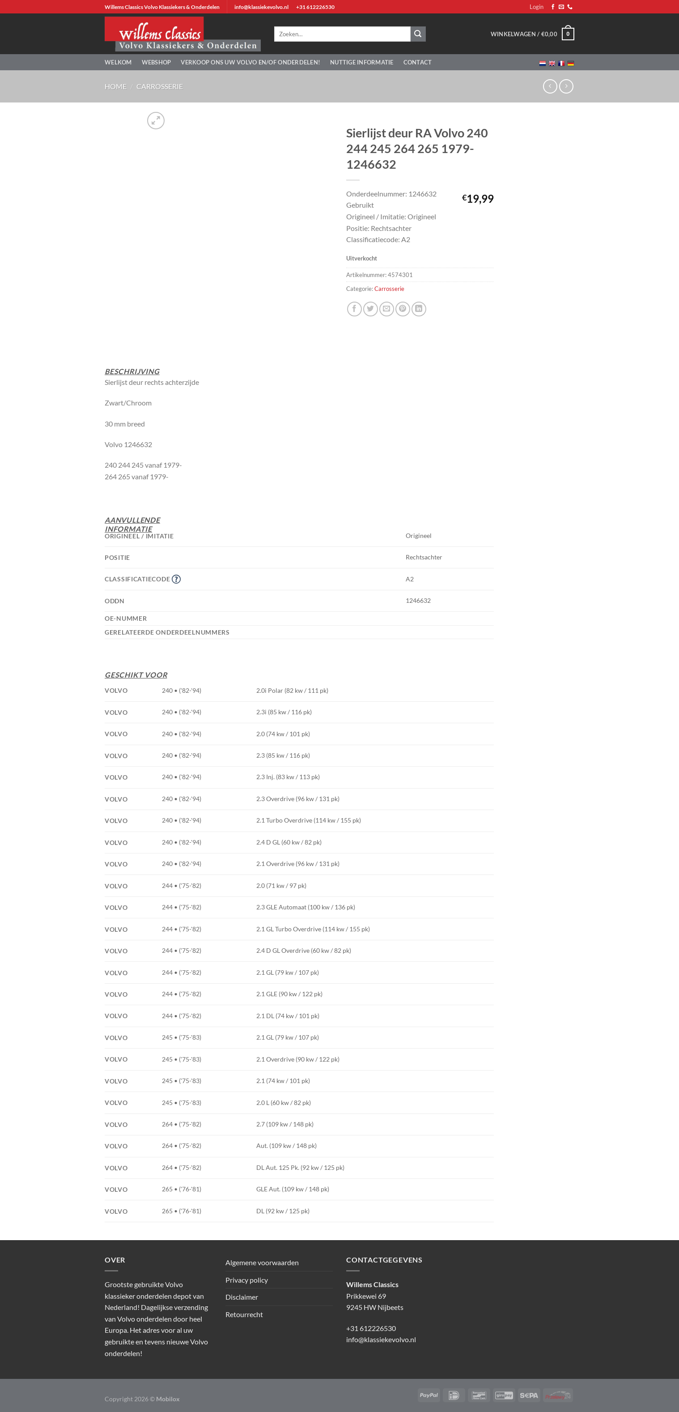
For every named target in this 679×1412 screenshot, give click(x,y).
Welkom (118, 62)
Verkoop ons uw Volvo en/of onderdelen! (250, 62)
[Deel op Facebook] (354, 309)
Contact (417, 62)
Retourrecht (244, 1314)
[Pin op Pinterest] (402, 309)
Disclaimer (241, 1297)
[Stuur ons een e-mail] (561, 7)
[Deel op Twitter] (370, 309)
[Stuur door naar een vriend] (386, 309)
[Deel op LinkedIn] (419, 309)
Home (116, 86)
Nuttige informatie (362, 62)
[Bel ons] (570, 7)
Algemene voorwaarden (262, 1262)
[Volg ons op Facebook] (553, 7)
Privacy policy (246, 1279)
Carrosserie (159, 86)
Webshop (156, 62)
